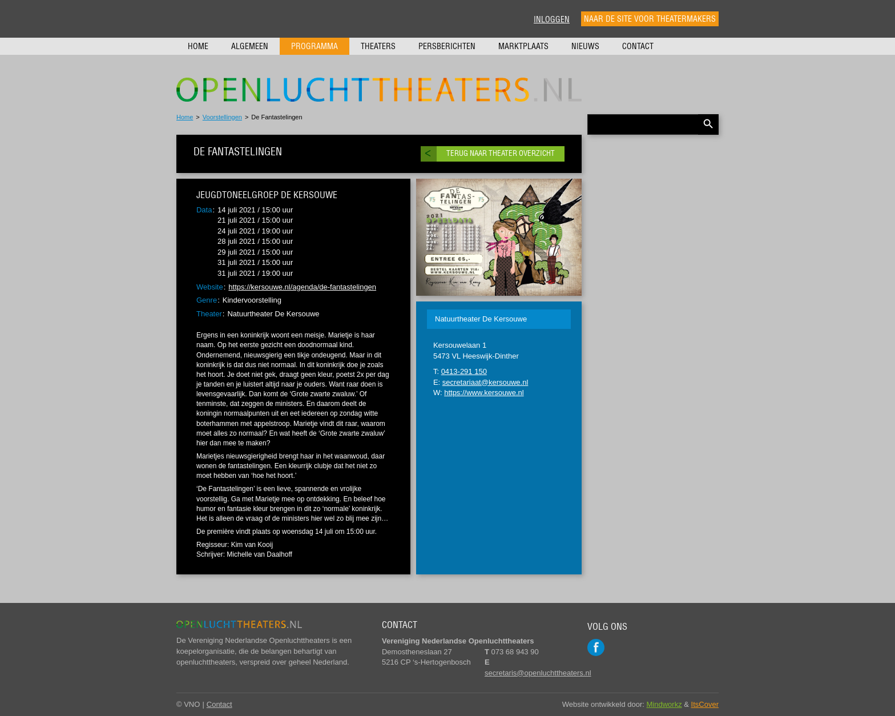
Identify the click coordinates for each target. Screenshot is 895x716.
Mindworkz (664, 704)
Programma (314, 46)
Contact (638, 46)
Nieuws (585, 46)
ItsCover (705, 704)
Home (198, 46)
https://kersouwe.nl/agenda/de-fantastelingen (302, 287)
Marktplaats (523, 46)
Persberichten (446, 46)
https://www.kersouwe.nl (483, 392)
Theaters (378, 46)
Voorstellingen (222, 117)
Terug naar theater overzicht (500, 153)
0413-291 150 (464, 371)
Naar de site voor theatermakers (650, 19)
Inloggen (552, 19)
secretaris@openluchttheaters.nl (538, 673)
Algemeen (249, 46)
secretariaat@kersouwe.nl (485, 382)
